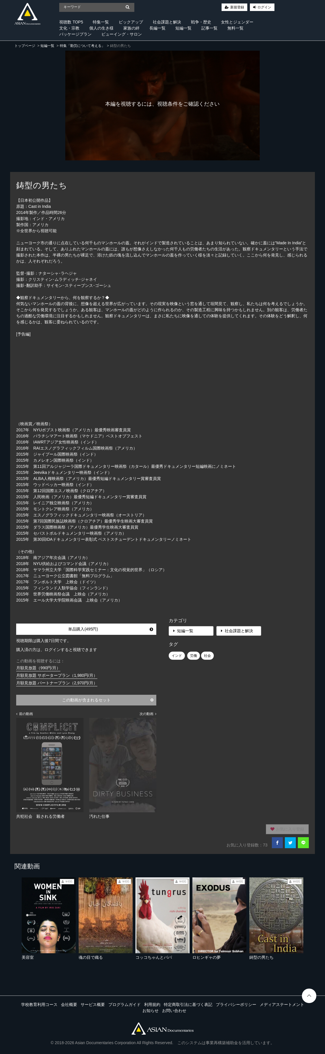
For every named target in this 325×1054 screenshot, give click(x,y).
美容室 (28, 957)
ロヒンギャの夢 (206, 957)
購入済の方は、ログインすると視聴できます (56, 649)
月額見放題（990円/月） (38, 668)
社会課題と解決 (167, 22)
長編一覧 (157, 28)
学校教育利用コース (39, 1004)
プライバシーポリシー (236, 1004)
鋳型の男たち (261, 957)
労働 (193, 656)
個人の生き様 (101, 28)
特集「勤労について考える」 (82, 46)
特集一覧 (101, 22)
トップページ (24, 46)
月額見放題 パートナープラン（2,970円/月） (56, 683)
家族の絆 (131, 28)
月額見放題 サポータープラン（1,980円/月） (56, 675)
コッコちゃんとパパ (153, 957)
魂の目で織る (91, 957)
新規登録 (237, 7)
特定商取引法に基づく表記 (188, 1004)
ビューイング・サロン (121, 34)
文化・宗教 (69, 28)
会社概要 (69, 1004)
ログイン (264, 7)
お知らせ (150, 1010)
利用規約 (152, 1004)
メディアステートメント (282, 1004)
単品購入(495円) (110, 629)
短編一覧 (183, 28)
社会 (207, 656)
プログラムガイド (124, 1004)
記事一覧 (209, 28)
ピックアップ (131, 22)
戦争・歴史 (201, 22)
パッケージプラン (75, 34)
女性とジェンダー (237, 22)
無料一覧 (235, 28)
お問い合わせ (174, 1010)
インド (177, 656)
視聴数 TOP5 (71, 22)
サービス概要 (93, 1004)
